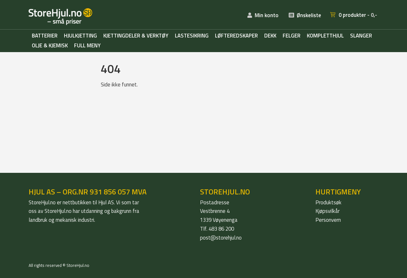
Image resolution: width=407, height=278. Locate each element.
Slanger (361, 36)
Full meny (87, 46)
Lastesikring (192, 36)
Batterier (45, 36)
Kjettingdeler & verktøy (136, 36)
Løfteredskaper (236, 36)
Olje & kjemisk (50, 46)
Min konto (267, 15)
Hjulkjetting (80, 36)
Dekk (270, 36)
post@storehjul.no (221, 238)
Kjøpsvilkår (327, 211)
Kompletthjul (325, 36)
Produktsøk (328, 202)
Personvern (328, 220)
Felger (291, 36)
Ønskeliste (309, 15)
